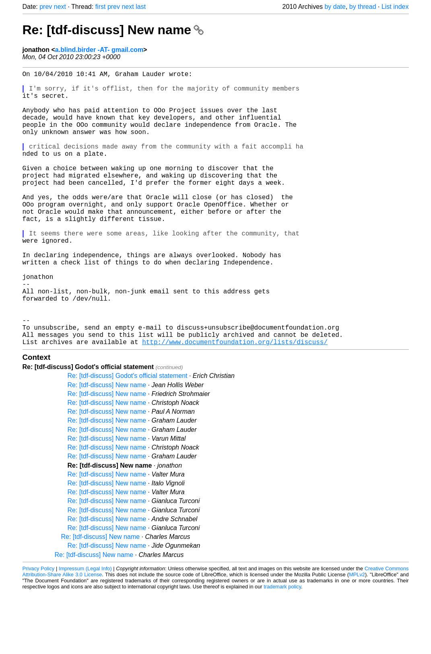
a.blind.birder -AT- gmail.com (99, 49)
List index (395, 6)
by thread (362, 6)
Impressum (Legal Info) (85, 630)
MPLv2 (357, 636)
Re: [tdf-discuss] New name (113, 30)
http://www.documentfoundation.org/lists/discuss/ (235, 402)
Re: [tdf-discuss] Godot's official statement (128, 436)
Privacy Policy (39, 630)
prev (45, 6)
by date (334, 6)
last (141, 6)
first (100, 6)
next (60, 6)
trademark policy (282, 648)
